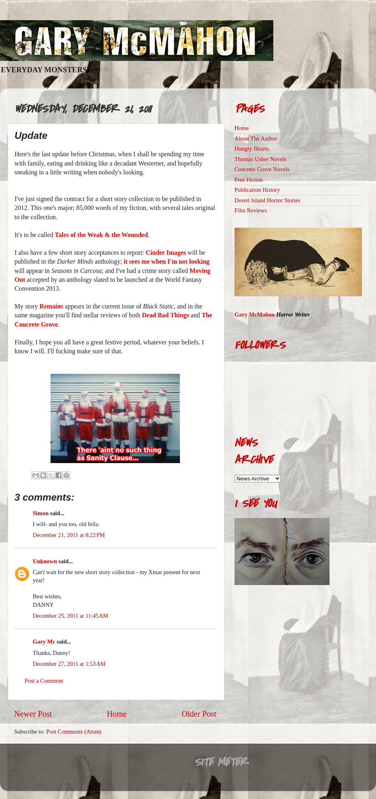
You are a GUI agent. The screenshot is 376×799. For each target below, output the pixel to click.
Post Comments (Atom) (73, 731)
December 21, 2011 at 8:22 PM (69, 535)
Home (117, 713)
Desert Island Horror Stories (267, 200)
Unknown (45, 561)
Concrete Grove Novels (261, 169)
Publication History (257, 190)
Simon (41, 513)
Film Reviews (250, 210)
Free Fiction (248, 179)
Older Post (199, 713)
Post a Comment (44, 680)
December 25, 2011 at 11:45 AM (70, 615)
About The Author (255, 138)
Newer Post (33, 713)
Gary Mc (44, 641)
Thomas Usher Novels (260, 159)
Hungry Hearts (251, 148)
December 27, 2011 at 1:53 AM (69, 664)
